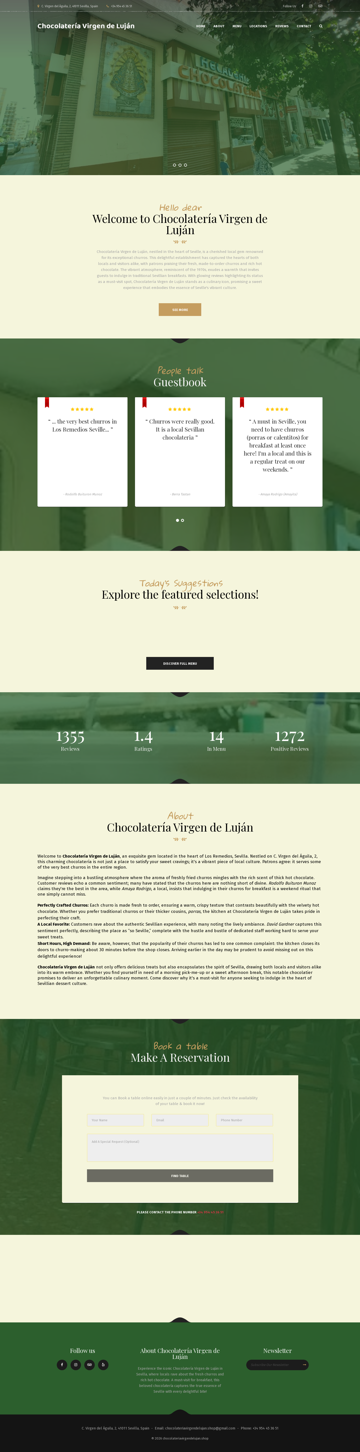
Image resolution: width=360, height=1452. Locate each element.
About (219, 26)
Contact (304, 26)
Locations (258, 26)
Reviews (282, 26)
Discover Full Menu (180, 663)
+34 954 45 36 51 (210, 1212)
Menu (237, 26)
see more (180, 310)
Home (201, 26)
